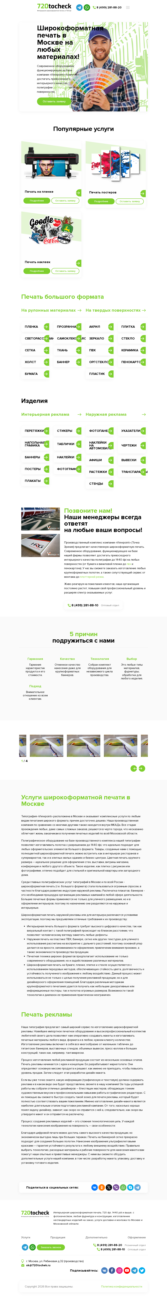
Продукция (57, 1237)
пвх (129, 564)
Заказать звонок (51, 1247)
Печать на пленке (39, 192)
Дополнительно (96, 1237)
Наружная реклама (106, 414)
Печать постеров (103, 192)
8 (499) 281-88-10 (85, 605)
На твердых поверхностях (113, 310)
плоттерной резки (92, 577)
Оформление (137, 1237)
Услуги (25, 1237)
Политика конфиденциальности (121, 1286)
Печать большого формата (62, 297)
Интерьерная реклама (45, 414)
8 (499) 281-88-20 (109, 7)
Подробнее (37, 200)
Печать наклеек (37, 262)
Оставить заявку (54, 101)
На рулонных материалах (48, 310)
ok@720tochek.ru (38, 1265)
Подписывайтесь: (84, 1270)
